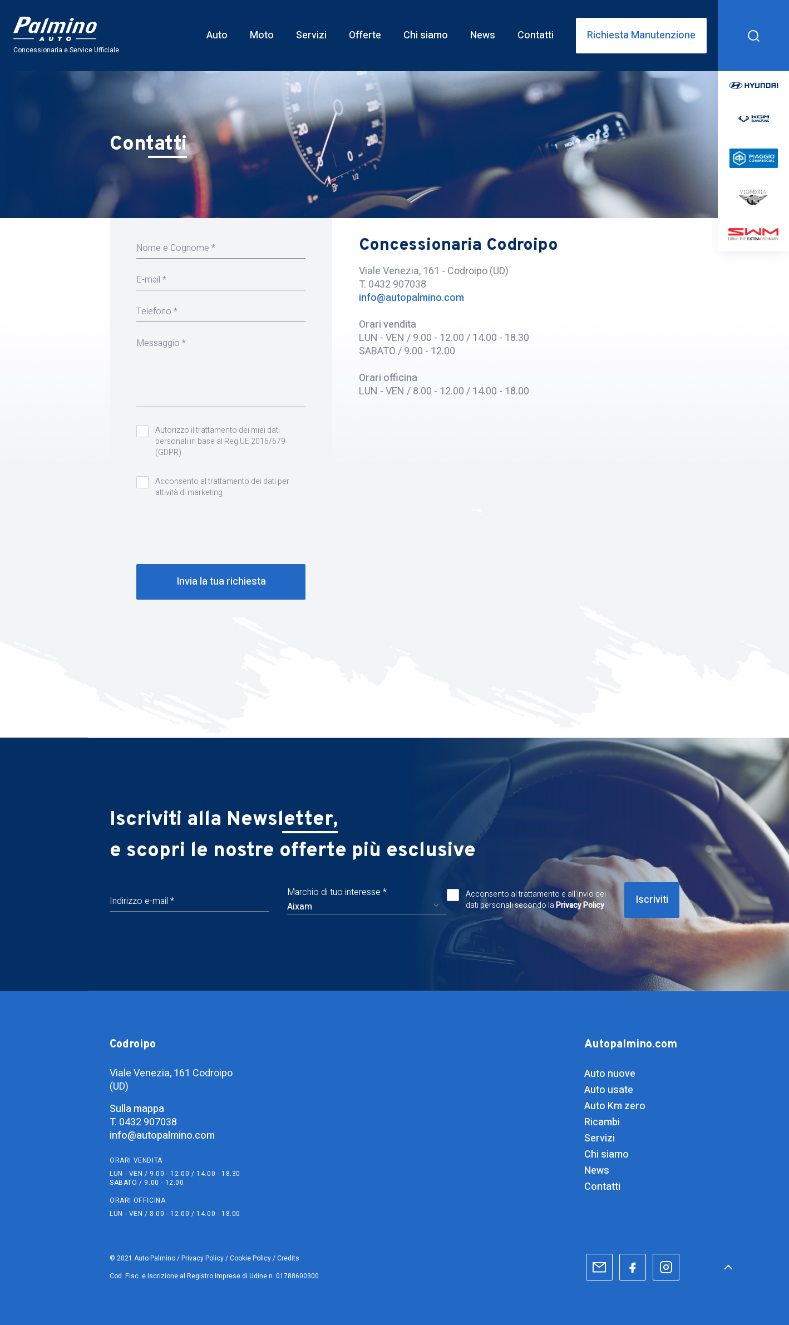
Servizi (599, 1138)
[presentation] (220, 529)
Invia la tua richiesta (221, 581)
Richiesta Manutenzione (641, 35)
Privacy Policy (580, 905)
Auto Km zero (614, 1106)
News (596, 1170)
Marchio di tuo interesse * (337, 892)
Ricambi (602, 1122)
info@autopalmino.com (411, 297)
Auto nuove (609, 1073)
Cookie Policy (250, 1258)
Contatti (602, 1186)
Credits (288, 1258)
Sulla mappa (137, 1109)
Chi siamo (606, 1154)
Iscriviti (651, 899)
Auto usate (608, 1089)
